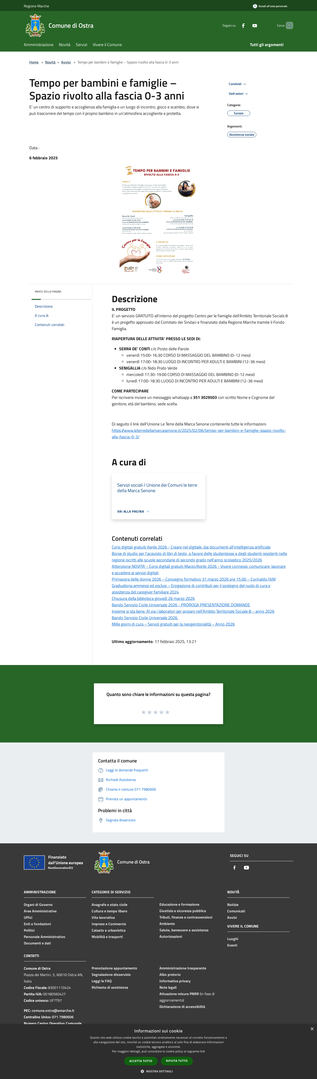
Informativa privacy (175, 981)
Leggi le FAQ (102, 981)
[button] (158, 1071)
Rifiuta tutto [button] (177, 1061)
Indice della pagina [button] (48, 291)
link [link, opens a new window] (202, 1051)
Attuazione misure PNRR (179, 993)
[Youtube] (246, 25)
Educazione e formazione (179, 904)
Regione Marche (36, 6)
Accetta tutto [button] (140, 1061)
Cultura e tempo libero (109, 911)
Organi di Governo (38, 904)
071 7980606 (63, 1017)
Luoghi (232, 938)
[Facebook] (235, 25)
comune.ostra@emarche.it (53, 1010)
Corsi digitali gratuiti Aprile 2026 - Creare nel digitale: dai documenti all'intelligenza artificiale (191, 547)
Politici (29, 930)
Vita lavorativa (103, 917)
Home (33, 62)
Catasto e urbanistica (109, 930)
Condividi (238, 84)
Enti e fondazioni (37, 924)
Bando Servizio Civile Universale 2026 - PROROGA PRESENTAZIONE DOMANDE (181, 605)
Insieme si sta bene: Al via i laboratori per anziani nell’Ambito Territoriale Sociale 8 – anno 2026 (193, 611)
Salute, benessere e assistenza (183, 930)
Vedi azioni (239, 94)
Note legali (168, 987)
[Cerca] (287, 25)
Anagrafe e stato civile (109, 904)
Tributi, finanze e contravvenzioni (185, 917)
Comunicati (236, 911)
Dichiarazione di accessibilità (182, 1006)
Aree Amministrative (40, 911)
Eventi (232, 945)
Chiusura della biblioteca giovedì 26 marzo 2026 (153, 598)
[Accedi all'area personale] (270, 6)
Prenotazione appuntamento (114, 968)
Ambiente (167, 923)
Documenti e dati (37, 943)
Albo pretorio (170, 974)
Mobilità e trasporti (107, 936)
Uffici (28, 917)
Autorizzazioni (170, 936)
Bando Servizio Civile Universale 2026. (145, 618)
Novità (50, 62)
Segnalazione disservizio (111, 974)
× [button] (312, 1029)
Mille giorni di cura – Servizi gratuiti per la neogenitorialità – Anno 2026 (173, 624)
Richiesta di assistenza (110, 987)
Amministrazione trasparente (182, 968)
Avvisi (66, 62)
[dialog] (158, 1051)
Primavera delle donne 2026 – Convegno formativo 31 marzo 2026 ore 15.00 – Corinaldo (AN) (194, 579)
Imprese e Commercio (109, 924)
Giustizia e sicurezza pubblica (182, 910)
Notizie (232, 904)
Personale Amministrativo (44, 936)
